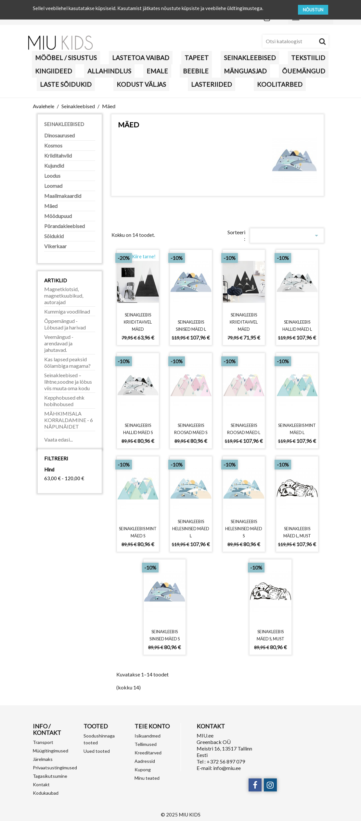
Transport (43, 742)
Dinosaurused (59, 135)
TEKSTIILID (308, 57)
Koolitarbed (280, 84)
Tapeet (197, 57)
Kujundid (54, 165)
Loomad (53, 186)
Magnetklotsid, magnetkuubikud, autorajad (63, 295)
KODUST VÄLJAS (141, 84)
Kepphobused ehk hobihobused (64, 400)
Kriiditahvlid (58, 155)
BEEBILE (196, 71)
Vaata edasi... (58, 439)
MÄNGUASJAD (245, 71)
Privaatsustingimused (55, 767)
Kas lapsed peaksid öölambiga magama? (67, 362)
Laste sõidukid (66, 84)
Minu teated (147, 778)
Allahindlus (109, 71)
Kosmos (53, 145)
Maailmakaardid (62, 196)
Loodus (52, 176)
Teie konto (152, 726)
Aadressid (145, 761)
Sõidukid (54, 236)
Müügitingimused (50, 750)
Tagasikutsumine (50, 776)
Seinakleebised (250, 57)
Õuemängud (303, 71)
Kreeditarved (148, 752)
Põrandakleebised (64, 226)
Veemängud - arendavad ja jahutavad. (58, 343)
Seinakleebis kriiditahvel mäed (138, 322)
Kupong (143, 769)
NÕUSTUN (313, 9)
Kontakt (41, 784)
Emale (157, 71)
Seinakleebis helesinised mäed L (191, 528)
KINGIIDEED (53, 71)
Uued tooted (97, 751)
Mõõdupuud (58, 216)
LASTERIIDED (211, 84)
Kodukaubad (45, 793)
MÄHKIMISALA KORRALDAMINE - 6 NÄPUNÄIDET (68, 420)
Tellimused (146, 744)
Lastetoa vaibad (140, 57)
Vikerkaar (55, 246)
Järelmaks (43, 759)
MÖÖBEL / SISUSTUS (66, 57)
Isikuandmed (148, 735)
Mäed (51, 206)
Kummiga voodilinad (67, 311)
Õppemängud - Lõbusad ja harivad (65, 324)
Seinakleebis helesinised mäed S (244, 528)
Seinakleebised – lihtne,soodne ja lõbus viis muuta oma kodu (68, 381)
